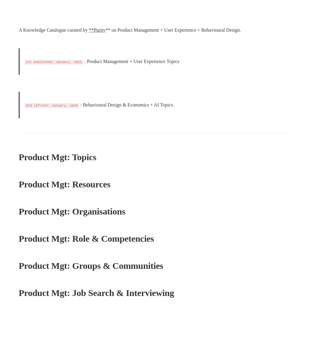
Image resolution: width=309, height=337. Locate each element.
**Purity (97, 30)
